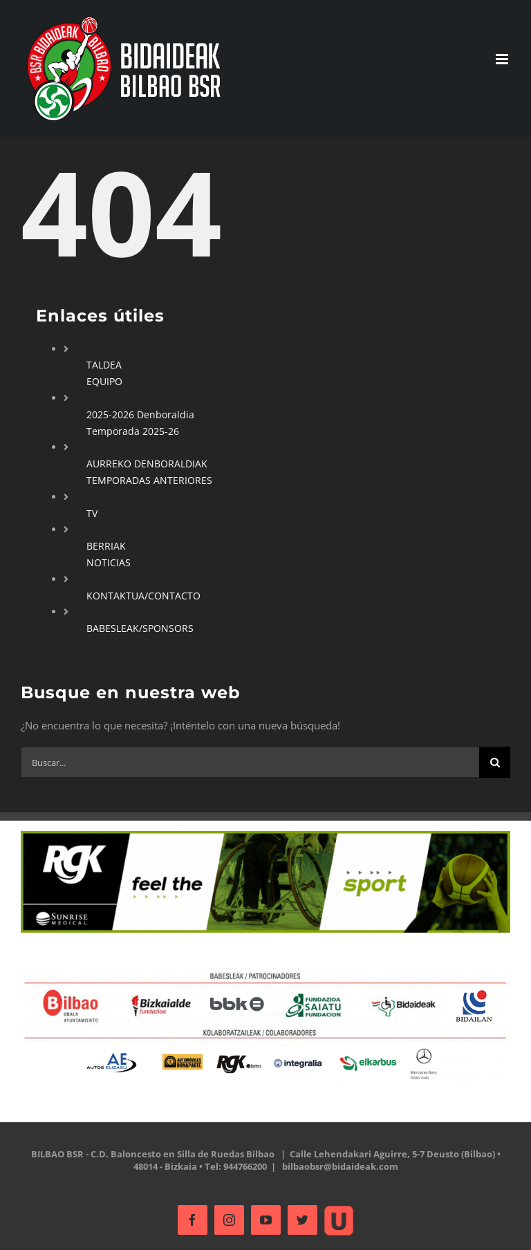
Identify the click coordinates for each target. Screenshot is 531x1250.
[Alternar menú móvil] (503, 59)
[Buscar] (494, 762)
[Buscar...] (250, 762)
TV (91, 513)
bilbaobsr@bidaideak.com (340, 1166)
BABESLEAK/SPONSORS (140, 628)
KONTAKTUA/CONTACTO (143, 595)
